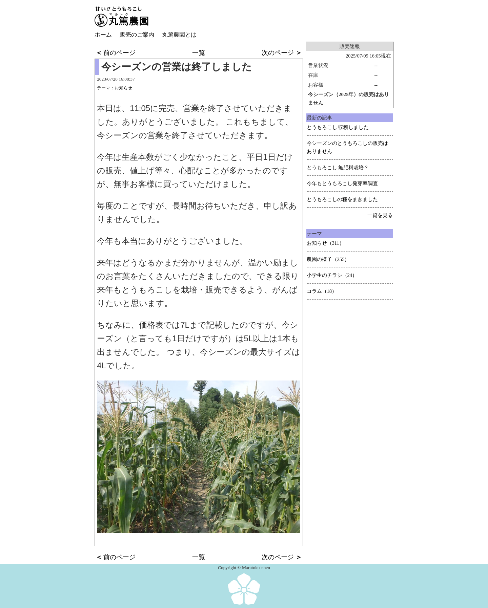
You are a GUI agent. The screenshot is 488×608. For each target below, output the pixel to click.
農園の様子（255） (328, 259)
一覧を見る (380, 215)
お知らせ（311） (325, 243)
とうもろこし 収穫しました (338, 127)
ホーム (103, 34)
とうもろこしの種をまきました (342, 199)
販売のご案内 (137, 34)
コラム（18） (322, 291)
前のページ (116, 52)
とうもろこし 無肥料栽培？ (338, 167)
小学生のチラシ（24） (332, 275)
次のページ (282, 52)
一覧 (198, 52)
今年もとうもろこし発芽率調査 (342, 183)
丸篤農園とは (179, 34)
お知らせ (123, 87)
